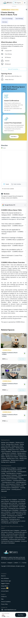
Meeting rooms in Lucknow (17, 460)
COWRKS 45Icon (6, 9)
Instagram (10, 562)
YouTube (24, 562)
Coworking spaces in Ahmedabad (9, 478)
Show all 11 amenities (14, 69)
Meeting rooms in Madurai (12, 456)
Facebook (3, 562)
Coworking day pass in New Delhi (9, 503)
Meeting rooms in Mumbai (12, 444)
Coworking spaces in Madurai (13, 484)
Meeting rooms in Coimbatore (9, 453)
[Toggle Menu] (24, 2)
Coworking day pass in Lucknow (17, 521)
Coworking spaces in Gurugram (13, 473)
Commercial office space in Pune (17, 539)
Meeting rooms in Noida (17, 446)
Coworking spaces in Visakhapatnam (10, 487)
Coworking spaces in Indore (19, 480)
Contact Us (3, 596)
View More (14, 136)
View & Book (22, 359)
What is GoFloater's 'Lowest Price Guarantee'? (11, 256)
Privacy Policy (4, 604)
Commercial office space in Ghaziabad (10, 541)
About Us (3, 576)
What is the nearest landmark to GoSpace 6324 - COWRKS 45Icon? (12, 214)
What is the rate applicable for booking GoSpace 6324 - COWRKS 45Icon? (12, 232)
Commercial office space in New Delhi (15, 534)
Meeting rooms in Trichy (12, 458)
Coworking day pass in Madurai (14, 515)
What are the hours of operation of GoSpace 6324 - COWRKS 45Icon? (12, 244)
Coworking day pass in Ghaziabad (16, 508)
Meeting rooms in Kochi (11, 455)
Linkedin (16, 562)
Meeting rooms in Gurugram (8, 447)
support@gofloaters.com (10, 609)
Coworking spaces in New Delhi (8, 471)
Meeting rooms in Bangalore (7, 442)
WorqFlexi (4, 588)
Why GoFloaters (5, 578)
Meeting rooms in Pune (13, 449)
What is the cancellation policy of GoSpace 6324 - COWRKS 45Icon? (12, 250)
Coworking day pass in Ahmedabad (9, 510)
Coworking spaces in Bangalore (8, 468)
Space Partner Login (6, 581)
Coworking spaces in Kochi (8, 482)
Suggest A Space (5, 583)
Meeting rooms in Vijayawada (8, 462)
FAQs (2, 599)
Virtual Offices (4, 586)
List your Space (5, 591)
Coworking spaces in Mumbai (14, 469)
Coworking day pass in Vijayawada (9, 522)
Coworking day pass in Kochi (8, 514)
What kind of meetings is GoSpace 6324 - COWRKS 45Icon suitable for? (13, 239)
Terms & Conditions (6, 601)
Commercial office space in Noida (9, 536)
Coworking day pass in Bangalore (9, 499)
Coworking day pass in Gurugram (17, 505)
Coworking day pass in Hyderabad (9, 506)
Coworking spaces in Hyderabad (9, 475)
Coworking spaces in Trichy (17, 486)
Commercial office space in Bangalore (10, 530)
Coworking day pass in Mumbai (17, 501)
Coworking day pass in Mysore (8, 517)
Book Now (20, 615)
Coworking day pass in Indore (19, 512)
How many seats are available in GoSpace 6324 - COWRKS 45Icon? (12, 225)
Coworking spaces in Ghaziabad (13, 477)
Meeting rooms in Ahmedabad (19, 451)
